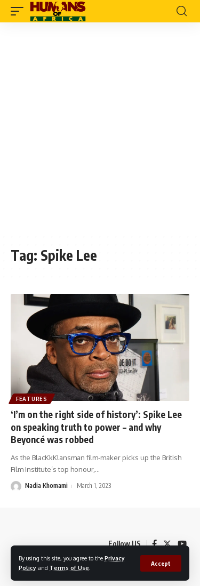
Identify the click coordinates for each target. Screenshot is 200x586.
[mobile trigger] (20, 11)
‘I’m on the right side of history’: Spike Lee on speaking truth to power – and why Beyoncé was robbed (96, 427)
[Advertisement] (100, 128)
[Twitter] (167, 544)
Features (31, 399)
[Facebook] (154, 544)
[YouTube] (182, 544)
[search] (181, 11)
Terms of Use (69, 567)
